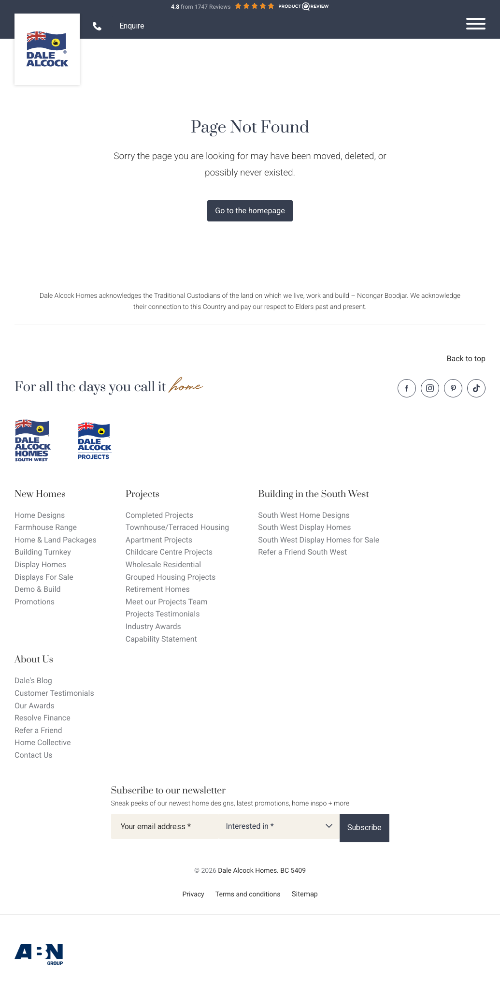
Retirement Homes (158, 589)
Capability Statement (161, 639)
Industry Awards (153, 626)
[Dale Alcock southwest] (38, 441)
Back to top (466, 358)
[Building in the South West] (318, 494)
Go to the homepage (250, 210)
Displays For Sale (43, 577)
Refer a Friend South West (302, 552)
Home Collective (42, 742)
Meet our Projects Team (167, 601)
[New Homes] (55, 494)
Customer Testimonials (54, 693)
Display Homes (40, 564)
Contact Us (33, 755)
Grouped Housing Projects (171, 577)
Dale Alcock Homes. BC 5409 (262, 871)
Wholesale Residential (163, 564)
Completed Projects (159, 515)
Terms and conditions (248, 894)
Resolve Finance (42, 717)
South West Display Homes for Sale (318, 539)
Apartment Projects (159, 539)
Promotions (34, 601)
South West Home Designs (304, 515)
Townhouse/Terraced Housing (177, 527)
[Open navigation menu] (476, 23)
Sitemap (305, 894)
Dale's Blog (33, 680)
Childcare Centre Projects (169, 552)
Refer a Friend (38, 730)
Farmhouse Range (45, 527)
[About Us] (54, 660)
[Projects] (177, 494)
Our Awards (34, 705)
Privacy (193, 894)
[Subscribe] (364, 828)
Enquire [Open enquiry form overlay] (131, 25)
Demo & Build (37, 589)
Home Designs (39, 515)
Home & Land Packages (55, 539)
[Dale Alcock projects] (101, 441)
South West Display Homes (304, 527)
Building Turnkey (42, 552)
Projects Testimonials (163, 613)
